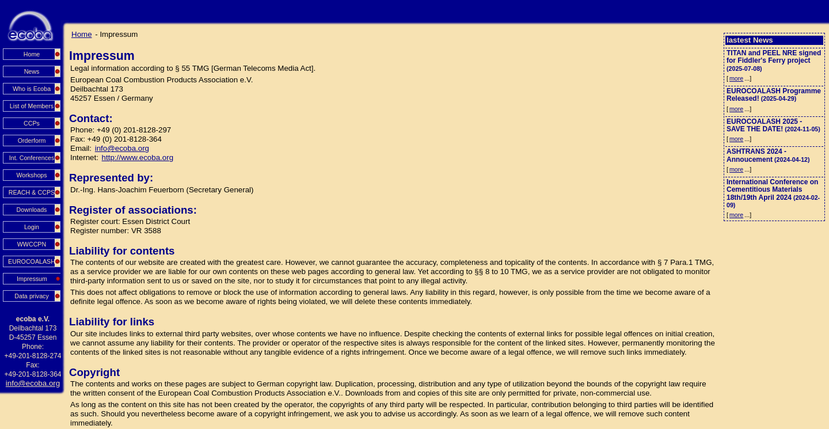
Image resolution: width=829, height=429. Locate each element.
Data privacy (31, 296)
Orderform (32, 140)
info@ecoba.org (33, 383)
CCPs (32, 123)
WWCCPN (31, 244)
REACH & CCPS (32, 192)
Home (32, 54)
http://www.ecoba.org (137, 157)
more (736, 78)
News (32, 71)
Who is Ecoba (32, 88)
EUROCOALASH (31, 261)
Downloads (32, 209)
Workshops (31, 175)
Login (31, 226)
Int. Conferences (32, 157)
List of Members (32, 105)
